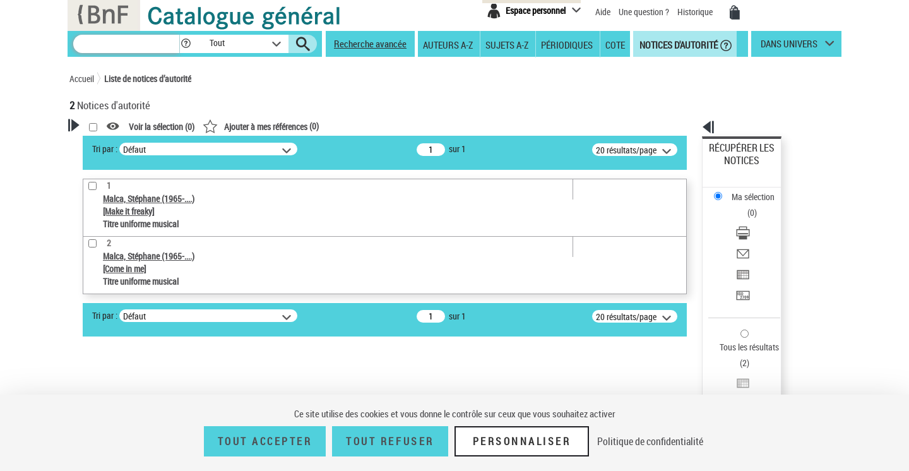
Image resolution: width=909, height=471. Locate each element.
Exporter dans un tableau (755, 220)
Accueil (81, 79)
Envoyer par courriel (746, 205)
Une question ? (644, 12)
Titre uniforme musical (133, 345)
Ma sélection (732, 168)
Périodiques (567, 44)
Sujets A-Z (506, 44)
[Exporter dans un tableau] (759, 220)
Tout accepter (265, 441)
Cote (615, 44)
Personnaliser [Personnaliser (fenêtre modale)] (522, 441)
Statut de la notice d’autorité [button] (137, 364)
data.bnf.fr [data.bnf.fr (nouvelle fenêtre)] (701, 387)
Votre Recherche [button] (121, 146)
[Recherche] (126, 44)
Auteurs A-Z (448, 44)
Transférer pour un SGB (751, 235)
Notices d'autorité (678, 44)
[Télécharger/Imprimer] (759, 190)
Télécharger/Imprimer (748, 190)
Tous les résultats (741, 270)
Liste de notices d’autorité (147, 79)
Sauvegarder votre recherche (148, 259)
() (423, 126)
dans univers (789, 47)
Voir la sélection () (324, 127)
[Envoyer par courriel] (759, 205)
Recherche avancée (370, 43)
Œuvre (98, 326)
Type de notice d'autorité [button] (130, 306)
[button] (185, 44)
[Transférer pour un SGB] (759, 235)
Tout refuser (390, 441)
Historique (696, 12)
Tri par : (267, 149)
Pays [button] (91, 385)
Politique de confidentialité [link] (650, 441)
